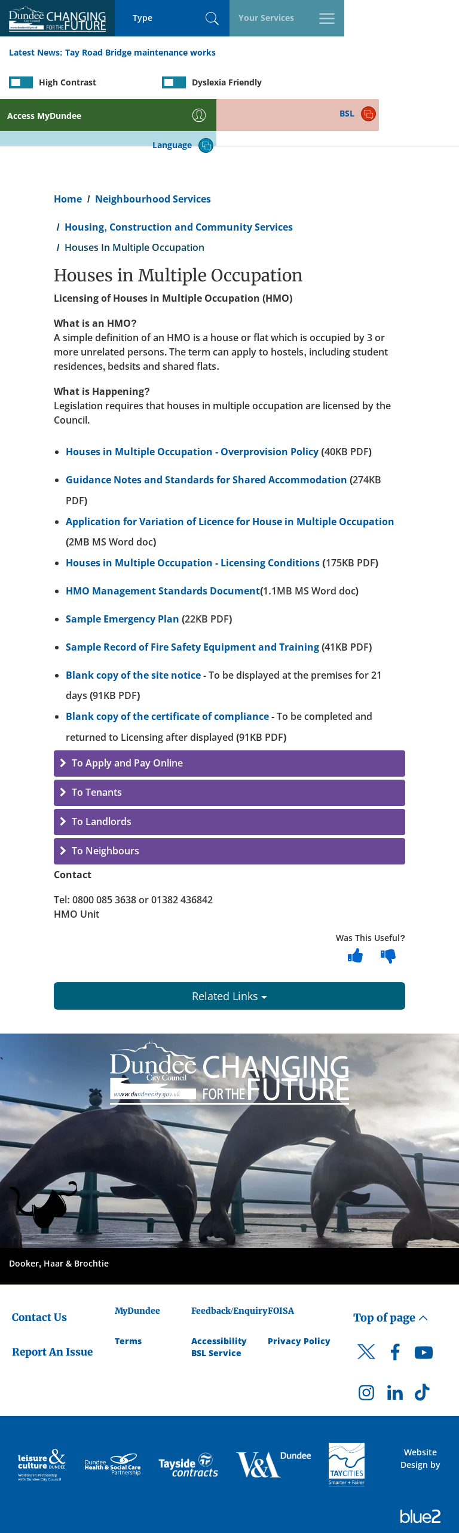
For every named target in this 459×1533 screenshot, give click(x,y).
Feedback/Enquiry (229, 1264)
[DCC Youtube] (424, 1309)
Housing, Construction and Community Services (178, 181)
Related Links (229, 950)
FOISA (281, 1264)
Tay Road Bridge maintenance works (140, 53)
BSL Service (216, 1307)
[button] (229, 717)
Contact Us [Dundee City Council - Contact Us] (39, 1271)
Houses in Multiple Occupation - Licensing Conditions (193, 517)
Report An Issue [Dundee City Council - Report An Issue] (52, 1306)
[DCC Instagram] (366, 1350)
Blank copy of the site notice (133, 629)
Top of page (391, 1271)
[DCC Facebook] (395, 1309)
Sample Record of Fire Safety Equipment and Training (192, 601)
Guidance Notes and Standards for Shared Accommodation (206, 433)
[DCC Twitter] (366, 1316)
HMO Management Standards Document (163, 544)
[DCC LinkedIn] (395, 1350)
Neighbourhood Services (153, 153)
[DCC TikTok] (424, 1350)
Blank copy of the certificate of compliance (167, 670)
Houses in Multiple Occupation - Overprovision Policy (192, 405)
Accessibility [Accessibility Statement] (219, 1295)
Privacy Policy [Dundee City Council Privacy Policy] (299, 1295)
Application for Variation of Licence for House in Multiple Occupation (230, 475)
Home (68, 153)
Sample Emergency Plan (122, 573)
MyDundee (137, 1264)
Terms (128, 1295)
